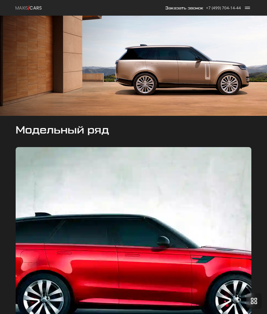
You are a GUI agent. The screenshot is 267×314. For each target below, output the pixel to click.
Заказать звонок (184, 8)
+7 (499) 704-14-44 (223, 7)
